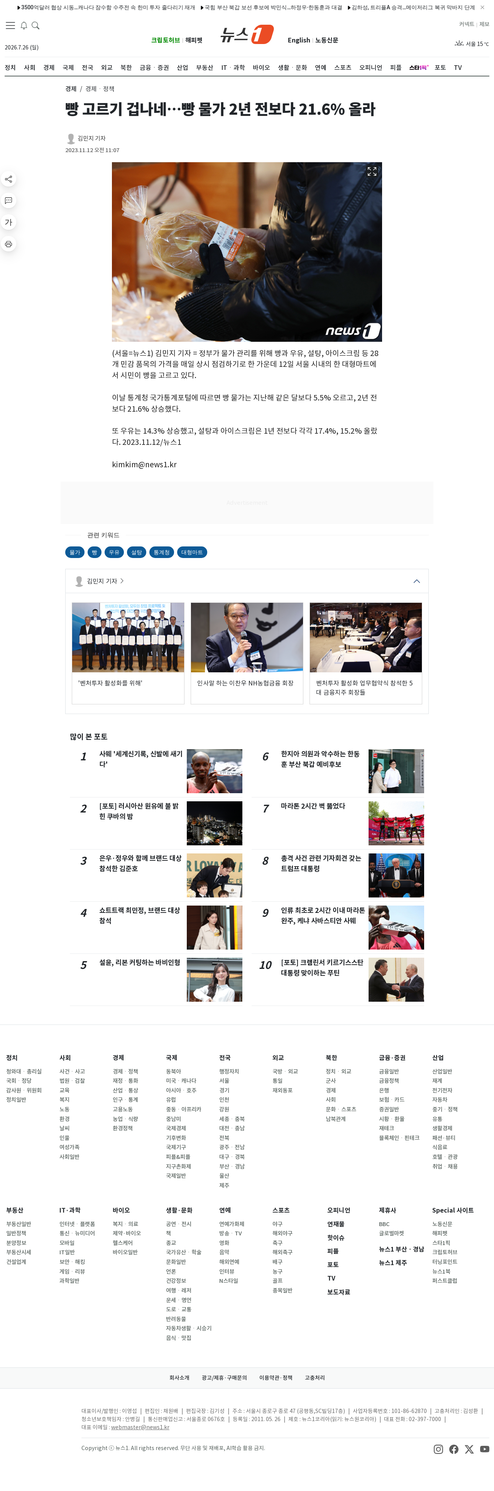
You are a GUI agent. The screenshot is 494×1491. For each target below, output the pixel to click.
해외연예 (229, 1262)
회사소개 (179, 1377)
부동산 (15, 1210)
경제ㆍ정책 (125, 1071)
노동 (64, 1109)
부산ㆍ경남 (232, 1166)
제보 (484, 24)
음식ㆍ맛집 (178, 1338)
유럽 (171, 1099)
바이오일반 (125, 1252)
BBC (384, 1224)
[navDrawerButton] (10, 25)
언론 (171, 1271)
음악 (224, 1252)
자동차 (439, 1099)
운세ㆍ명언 (178, 1300)
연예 (225, 1210)
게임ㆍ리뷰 (72, 1271)
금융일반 (389, 1071)
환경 (64, 1119)
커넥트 (466, 24)
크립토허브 (165, 40)
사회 (65, 1058)
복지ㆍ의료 (125, 1224)
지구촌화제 (178, 1166)
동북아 (173, 1071)
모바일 (66, 1243)
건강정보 (176, 1280)
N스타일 (228, 1280)
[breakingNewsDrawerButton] (24, 25)
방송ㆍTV (230, 1233)
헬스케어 (123, 1243)
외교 (278, 1058)
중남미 (173, 1119)
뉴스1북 (441, 1271)
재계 (437, 1080)
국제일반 (176, 1175)
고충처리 (315, 1377)
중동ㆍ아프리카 (183, 1109)
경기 (224, 1090)
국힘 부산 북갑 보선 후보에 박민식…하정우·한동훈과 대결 (251, 7)
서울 (224, 1080)
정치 (12, 1058)
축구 (277, 1243)
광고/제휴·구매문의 (224, 1377)
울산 (224, 1175)
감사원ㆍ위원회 (24, 1090)
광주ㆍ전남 (232, 1147)
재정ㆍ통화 (125, 1080)
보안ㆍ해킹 (72, 1262)
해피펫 (194, 40)
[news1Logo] (37, 1417)
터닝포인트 (444, 1262)
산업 (438, 1058)
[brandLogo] (247, 34)
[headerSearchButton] (35, 25)
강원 (224, 1109)
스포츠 (281, 1210)
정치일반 (16, 1099)
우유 (114, 552)
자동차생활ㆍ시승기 (188, 1328)
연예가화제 (231, 1224)
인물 (64, 1138)
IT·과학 (70, 1210)
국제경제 (176, 1128)
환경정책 (123, 1128)
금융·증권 (392, 1058)
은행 (384, 1090)
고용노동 (123, 1109)
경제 (118, 1058)
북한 (331, 1058)
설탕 (136, 552)
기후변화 (176, 1138)
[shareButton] (8, 179)
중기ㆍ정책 (445, 1109)
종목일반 (282, 1290)
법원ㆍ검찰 (72, 1080)
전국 (225, 1058)
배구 (277, 1262)
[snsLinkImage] (438, 1449)
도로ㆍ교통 (178, 1309)
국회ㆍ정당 (19, 1080)
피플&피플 (178, 1156)
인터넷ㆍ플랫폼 (77, 1224)
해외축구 (282, 1252)
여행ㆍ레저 (178, 1290)
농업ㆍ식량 (125, 1119)
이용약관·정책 (276, 1377)
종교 (171, 1243)
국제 (172, 1058)
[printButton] (8, 243)
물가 (74, 552)
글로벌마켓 (391, 1233)
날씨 (64, 1128)
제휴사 (387, 1210)
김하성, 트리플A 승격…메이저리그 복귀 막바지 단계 (390, 7)
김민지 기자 (92, 138)
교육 (64, 1090)
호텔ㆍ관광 (445, 1156)
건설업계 (16, 1262)
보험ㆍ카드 (391, 1099)
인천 (224, 1099)
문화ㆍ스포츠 (341, 1109)
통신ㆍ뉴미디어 (77, 1233)
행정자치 (229, 1071)
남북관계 (336, 1119)
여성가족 (69, 1147)
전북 (224, 1138)
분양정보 (16, 1243)
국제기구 (176, 1147)
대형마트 (192, 552)
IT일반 (67, 1252)
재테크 (386, 1128)
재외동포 (282, 1090)
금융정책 (389, 1080)
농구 (277, 1271)
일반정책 (16, 1233)
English (299, 40)
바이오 (121, 1210)
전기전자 (442, 1090)
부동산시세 (18, 1252)
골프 (277, 1280)
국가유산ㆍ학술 (183, 1252)
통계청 (162, 552)
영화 (224, 1243)
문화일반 (176, 1262)
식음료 (439, 1147)
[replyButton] (8, 200)
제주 (224, 1185)
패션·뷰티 (443, 1138)
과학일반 (69, 1280)
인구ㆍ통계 (125, 1099)
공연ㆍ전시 (178, 1224)
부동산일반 (18, 1224)
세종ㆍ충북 (232, 1119)
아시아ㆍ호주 (181, 1090)
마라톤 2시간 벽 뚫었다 (313, 806)
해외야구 (282, 1233)
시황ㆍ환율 (391, 1119)
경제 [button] (71, 89)
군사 (331, 1080)
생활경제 (442, 1128)
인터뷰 (226, 1271)
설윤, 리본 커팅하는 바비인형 (139, 962)
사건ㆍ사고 (72, 1071)
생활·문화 (179, 1210)
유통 (437, 1119)
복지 (64, 1099)
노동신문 (326, 40)
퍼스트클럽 (444, 1280)
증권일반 (389, 1109)
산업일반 (442, 1071)
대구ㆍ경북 (232, 1156)
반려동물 (176, 1319)
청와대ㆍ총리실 (24, 1071)
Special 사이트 (453, 1210)
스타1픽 (441, 1243)
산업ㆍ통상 (125, 1090)
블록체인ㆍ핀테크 (399, 1138)
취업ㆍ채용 (445, 1166)
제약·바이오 (127, 1233)
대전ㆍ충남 (232, 1128)
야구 (277, 1224)
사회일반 (69, 1156)
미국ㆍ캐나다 (181, 1080)
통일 (277, 1080)
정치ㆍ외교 (338, 1071)
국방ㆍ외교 (285, 1071)
